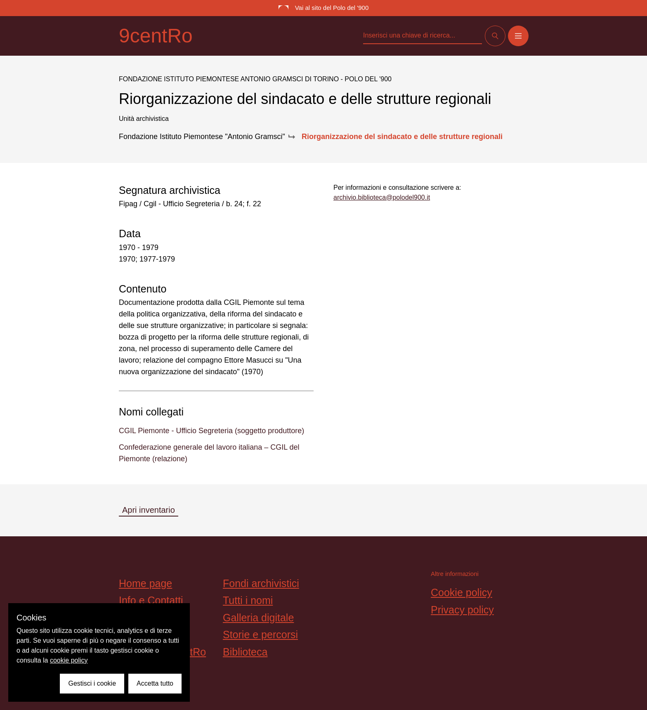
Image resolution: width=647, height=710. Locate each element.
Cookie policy (461, 592)
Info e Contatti (151, 600)
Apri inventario (148, 509)
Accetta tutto (155, 683)
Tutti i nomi (248, 600)
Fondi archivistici (261, 583)
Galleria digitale (258, 617)
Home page (145, 583)
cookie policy (69, 660)
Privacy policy (462, 610)
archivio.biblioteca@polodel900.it (381, 197)
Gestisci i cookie (92, 683)
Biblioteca (245, 652)
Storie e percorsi (260, 634)
